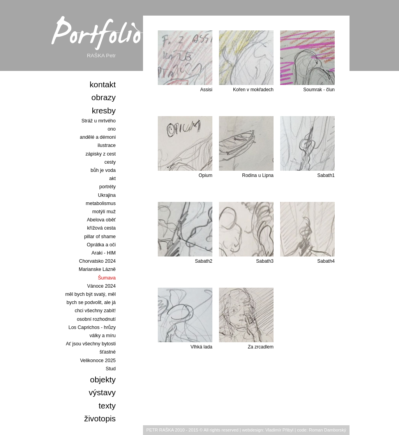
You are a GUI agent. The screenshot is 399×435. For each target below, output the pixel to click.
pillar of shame (100, 236)
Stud (111, 368)
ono (112, 129)
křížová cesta (101, 228)
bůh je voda (103, 170)
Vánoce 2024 (101, 286)
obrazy (104, 97)
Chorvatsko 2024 (97, 261)
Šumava (107, 278)
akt (112, 178)
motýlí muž (104, 211)
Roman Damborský (327, 430)
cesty (110, 162)
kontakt (103, 84)
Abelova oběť (101, 220)
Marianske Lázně (97, 269)
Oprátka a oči (101, 245)
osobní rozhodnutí (96, 319)
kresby (104, 110)
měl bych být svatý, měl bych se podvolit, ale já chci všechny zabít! (90, 302)
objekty (103, 379)
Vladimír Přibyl (279, 430)
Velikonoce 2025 (98, 360)
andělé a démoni (98, 137)
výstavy (102, 392)
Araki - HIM (104, 253)
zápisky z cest (100, 154)
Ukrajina (107, 195)
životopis (100, 418)
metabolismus (101, 203)
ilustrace (107, 145)
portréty (107, 186)
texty (107, 405)
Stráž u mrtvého (98, 121)
